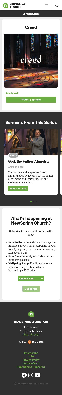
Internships (31, 352)
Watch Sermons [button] (31, 99)
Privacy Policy (31, 359)
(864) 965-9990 (31, 334)
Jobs (31, 356)
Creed (31, 27)
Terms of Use (31, 363)
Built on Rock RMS (31, 341)
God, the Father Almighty (28, 161)
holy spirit (12, 93)
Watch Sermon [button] (18, 188)
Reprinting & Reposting (31, 366)
